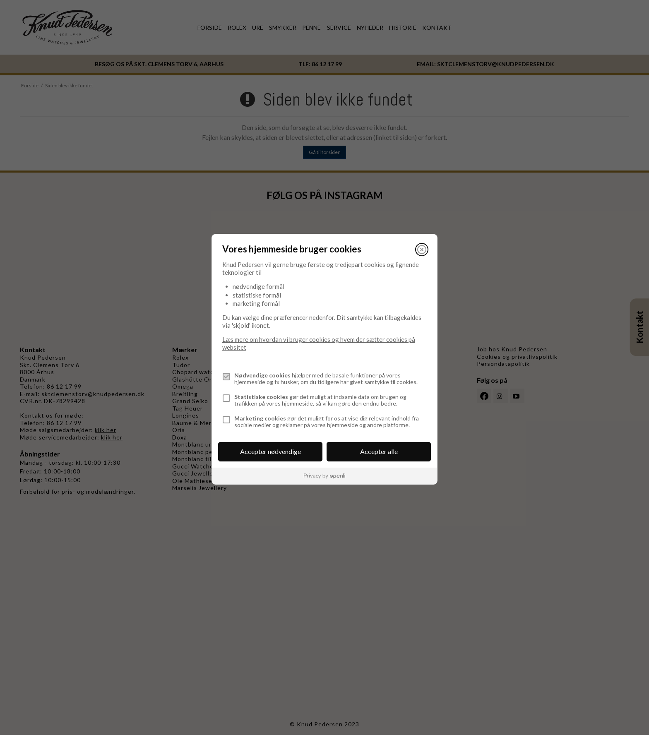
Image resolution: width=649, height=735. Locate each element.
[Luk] (422, 250)
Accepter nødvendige (270, 451)
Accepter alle (379, 451)
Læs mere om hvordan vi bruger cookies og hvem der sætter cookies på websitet (318, 343)
